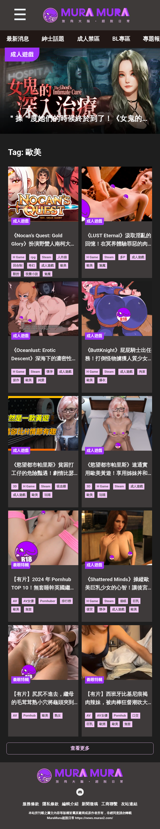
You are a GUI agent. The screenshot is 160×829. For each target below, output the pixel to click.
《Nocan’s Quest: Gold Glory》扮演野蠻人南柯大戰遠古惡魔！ (43, 240)
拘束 (142, 372)
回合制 (17, 265)
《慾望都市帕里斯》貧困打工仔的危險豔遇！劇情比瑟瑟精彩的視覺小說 (42, 469)
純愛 (41, 380)
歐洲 (102, 724)
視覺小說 (31, 274)
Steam (46, 257)
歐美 (63, 265)
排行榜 (66, 601)
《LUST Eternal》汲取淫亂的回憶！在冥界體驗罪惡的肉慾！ (118, 240)
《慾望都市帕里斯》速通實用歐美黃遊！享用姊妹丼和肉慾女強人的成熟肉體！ (116, 469)
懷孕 (49, 372)
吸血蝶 (61, 486)
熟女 (58, 715)
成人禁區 (88, 39)
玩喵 (47, 495)
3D (15, 486)
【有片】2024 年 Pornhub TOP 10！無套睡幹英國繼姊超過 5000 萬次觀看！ (43, 584)
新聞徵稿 (90, 804)
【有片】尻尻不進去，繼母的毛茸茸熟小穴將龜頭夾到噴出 (42, 699)
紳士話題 (53, 39)
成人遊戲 (47, 265)
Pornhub (29, 715)
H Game (18, 257)
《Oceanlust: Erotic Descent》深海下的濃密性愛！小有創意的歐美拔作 (41, 355)
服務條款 (30, 804)
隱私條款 (50, 804)
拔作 (16, 380)
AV (15, 601)
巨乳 (136, 601)
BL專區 (121, 39)
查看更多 (80, 748)
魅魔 (47, 274)
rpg (33, 257)
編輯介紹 (70, 804)
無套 (28, 609)
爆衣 (102, 380)
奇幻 (32, 265)
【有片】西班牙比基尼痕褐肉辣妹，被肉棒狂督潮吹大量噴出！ (116, 699)
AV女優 (28, 601)
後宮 (89, 609)
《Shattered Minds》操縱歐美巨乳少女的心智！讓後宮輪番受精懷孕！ (117, 584)
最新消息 (17, 39)
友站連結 (129, 804)
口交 (135, 715)
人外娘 (62, 257)
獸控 (16, 274)
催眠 (123, 601)
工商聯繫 (109, 804)
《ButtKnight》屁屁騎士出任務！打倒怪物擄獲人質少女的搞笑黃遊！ (118, 355)
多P (122, 257)
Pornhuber (47, 601)
